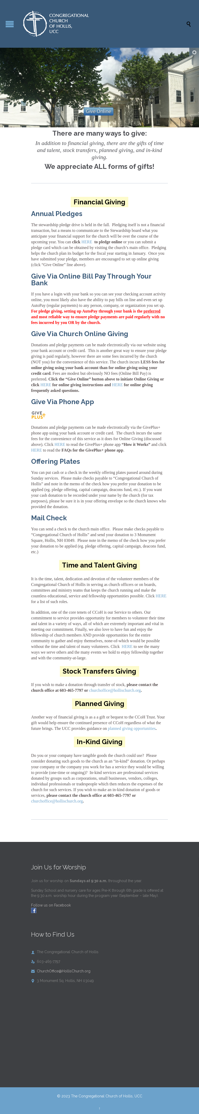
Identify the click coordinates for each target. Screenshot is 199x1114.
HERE (86, 242)
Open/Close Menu (9, 24)
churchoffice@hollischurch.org (115, 690)
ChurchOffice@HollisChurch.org (60, 971)
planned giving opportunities (132, 728)
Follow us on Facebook (51, 905)
